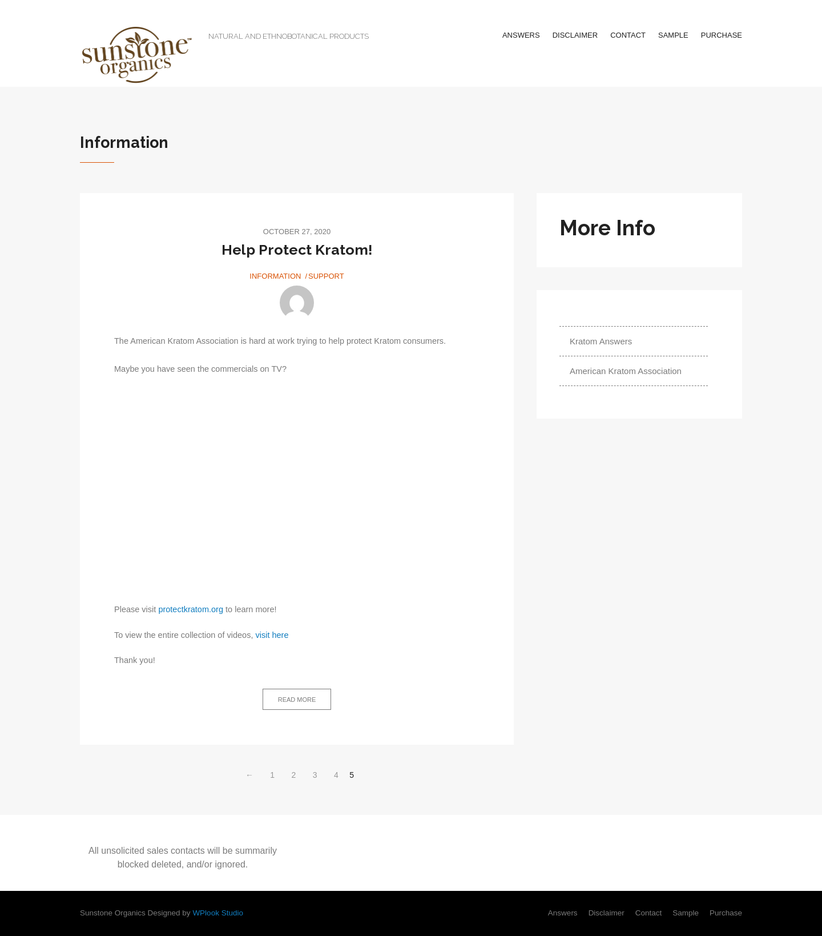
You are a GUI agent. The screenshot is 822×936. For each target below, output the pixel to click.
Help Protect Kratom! (297, 249)
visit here (271, 635)
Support (326, 276)
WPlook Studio (217, 913)
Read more (297, 699)
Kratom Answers (601, 341)
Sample (673, 35)
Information (275, 276)
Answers (521, 35)
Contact (628, 35)
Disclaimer (575, 35)
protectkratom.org (190, 609)
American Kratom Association (626, 371)
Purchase (721, 35)
